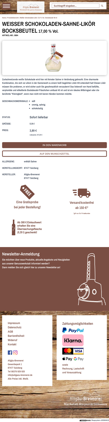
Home (4, 18)
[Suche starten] (75, 6)
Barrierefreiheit (16, 336)
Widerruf (12, 340)
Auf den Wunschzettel (54, 153)
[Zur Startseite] (30, 7)
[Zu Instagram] (15, 352)
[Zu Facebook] (10, 352)
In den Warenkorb (55, 145)
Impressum (14, 323)
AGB (10, 331)
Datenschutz (14, 327)
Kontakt (12, 344)
